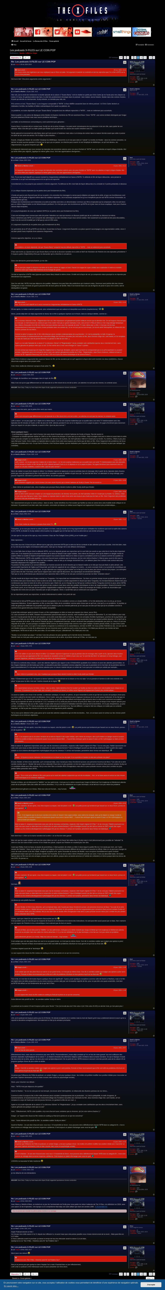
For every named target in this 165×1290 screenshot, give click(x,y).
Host (18, 70)
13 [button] (150, 57)
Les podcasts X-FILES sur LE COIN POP (33, 50)
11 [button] (145, 57)
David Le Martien (135, 89)
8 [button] (135, 57)
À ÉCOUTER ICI (101, 1207)
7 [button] (132, 57)
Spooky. (22, 53)
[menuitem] (13, 44)
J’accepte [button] (151, 1285)
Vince (131, 1226)
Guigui (35, 53)
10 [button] (141, 57)
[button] (121, 57)
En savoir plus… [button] (11, 1286)
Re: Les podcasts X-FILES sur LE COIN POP (33, 62)
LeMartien (28, 53)
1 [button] (127, 57)
